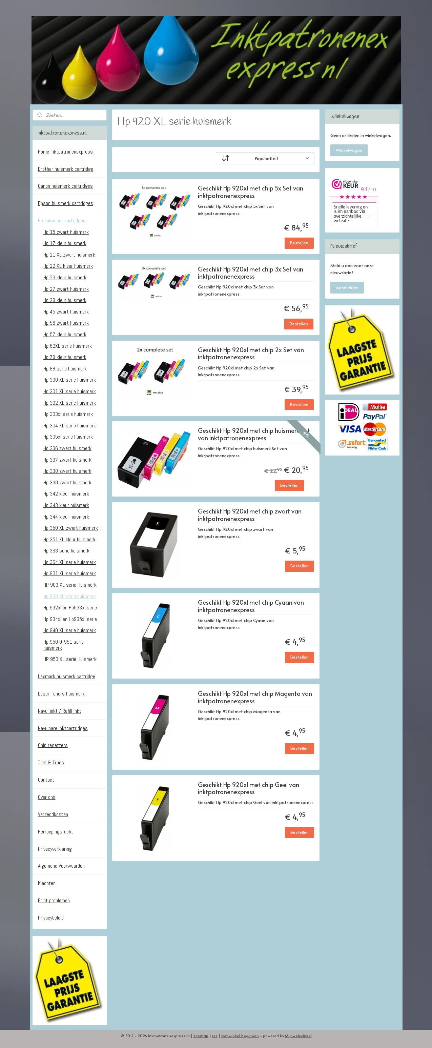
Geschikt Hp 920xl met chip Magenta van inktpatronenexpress (255, 697)
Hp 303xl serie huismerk (68, 414)
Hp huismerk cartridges (62, 220)
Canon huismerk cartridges (65, 185)
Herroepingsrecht (55, 831)
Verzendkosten (53, 814)
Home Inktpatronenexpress (65, 151)
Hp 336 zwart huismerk (67, 448)
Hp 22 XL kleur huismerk (68, 265)
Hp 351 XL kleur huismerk (69, 539)
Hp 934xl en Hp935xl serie (70, 619)
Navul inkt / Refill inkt (59, 710)
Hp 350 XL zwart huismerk (70, 527)
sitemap (200, 1035)
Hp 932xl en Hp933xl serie (70, 607)
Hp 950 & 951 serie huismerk (63, 644)
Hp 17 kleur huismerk (64, 243)
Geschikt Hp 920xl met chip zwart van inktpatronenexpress (250, 515)
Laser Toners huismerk (61, 693)
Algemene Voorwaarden (61, 865)
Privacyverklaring (55, 848)
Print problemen (54, 900)
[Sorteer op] (265, 158)
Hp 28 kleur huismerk (64, 300)
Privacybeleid (51, 917)
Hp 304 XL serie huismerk (69, 425)
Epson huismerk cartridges (65, 203)
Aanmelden (347, 287)
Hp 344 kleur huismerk (66, 516)
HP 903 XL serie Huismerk (70, 584)
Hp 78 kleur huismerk (64, 357)
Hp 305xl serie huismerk (68, 436)
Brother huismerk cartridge (65, 169)
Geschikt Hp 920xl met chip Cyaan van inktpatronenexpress (251, 606)
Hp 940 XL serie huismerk (69, 630)
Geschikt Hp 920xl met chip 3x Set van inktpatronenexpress (250, 273)
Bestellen (299, 243)
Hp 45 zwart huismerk (66, 311)
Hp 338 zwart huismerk (67, 471)
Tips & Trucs (51, 762)
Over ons (47, 797)
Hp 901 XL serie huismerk (69, 573)
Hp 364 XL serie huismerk (69, 562)
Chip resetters (53, 745)
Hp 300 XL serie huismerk (69, 379)
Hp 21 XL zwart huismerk (69, 254)
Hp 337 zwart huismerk (67, 459)
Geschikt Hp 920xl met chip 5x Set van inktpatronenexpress (250, 192)
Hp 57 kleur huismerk (64, 334)
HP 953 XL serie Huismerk (70, 659)
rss (215, 1035)
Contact (46, 779)
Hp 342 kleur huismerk (66, 493)
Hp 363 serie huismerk (66, 550)
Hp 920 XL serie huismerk (69, 596)
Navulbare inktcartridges (63, 728)
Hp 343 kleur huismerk (66, 505)
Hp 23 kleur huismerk (64, 277)
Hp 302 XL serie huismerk (69, 402)
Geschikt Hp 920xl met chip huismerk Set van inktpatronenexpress (254, 434)
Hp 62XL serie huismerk (67, 345)
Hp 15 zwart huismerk (66, 232)
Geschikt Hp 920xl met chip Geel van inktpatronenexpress (248, 788)
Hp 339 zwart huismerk (67, 482)
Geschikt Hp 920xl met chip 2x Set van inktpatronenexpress (251, 353)
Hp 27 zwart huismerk (66, 289)
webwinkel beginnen (240, 1035)
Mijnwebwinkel (298, 1035)
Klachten (47, 883)
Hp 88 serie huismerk (65, 368)
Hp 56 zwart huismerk (66, 322)
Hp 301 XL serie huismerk (69, 391)
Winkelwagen (349, 150)
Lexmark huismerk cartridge (66, 676)
